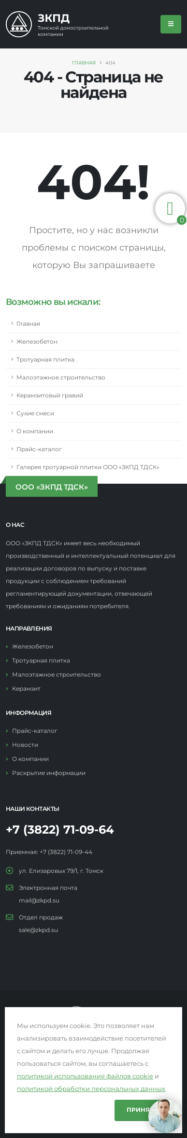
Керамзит (26, 688)
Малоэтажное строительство (60, 377)
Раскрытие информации (49, 773)
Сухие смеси (35, 413)
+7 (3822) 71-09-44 (66, 852)
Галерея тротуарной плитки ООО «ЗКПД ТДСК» (87, 467)
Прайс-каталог (39, 449)
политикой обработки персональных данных (91, 1088)
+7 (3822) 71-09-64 (60, 829)
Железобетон (37, 341)
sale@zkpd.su (38, 930)
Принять (142, 1109)
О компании (34, 431)
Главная (84, 63)
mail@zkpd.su (39, 900)
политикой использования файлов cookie (85, 1076)
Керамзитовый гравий (49, 395)
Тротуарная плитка (45, 359)
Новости (25, 745)
